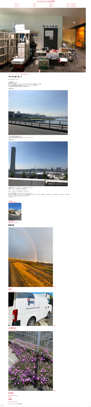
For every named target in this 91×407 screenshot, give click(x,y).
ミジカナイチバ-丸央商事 (45, 1)
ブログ (17, 79)
